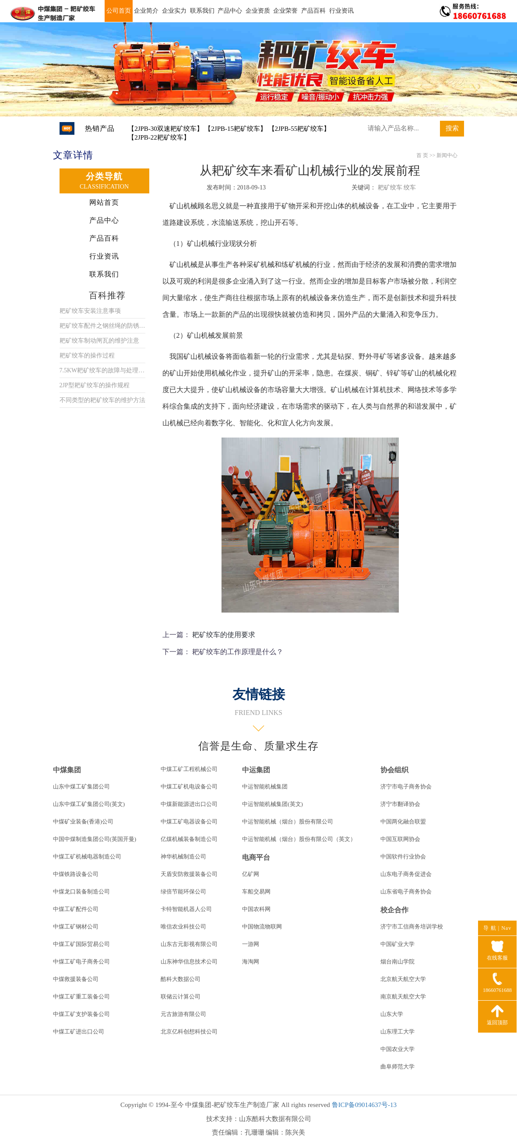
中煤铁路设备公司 (75, 874)
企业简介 (146, 10)
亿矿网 (250, 874)
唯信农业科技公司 (183, 926)
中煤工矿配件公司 (75, 909)
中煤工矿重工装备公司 (81, 996)
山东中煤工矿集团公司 (81, 786)
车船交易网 (256, 891)
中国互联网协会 (400, 839)
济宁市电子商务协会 (406, 786)
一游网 (250, 944)
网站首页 (104, 202)
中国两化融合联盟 (403, 821)
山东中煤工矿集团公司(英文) (89, 804)
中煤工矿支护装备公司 (81, 1014)
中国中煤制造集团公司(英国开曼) (95, 839)
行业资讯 (341, 10)
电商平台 (256, 857)
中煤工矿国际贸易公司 (81, 944)
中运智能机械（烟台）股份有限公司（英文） (299, 839)
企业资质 (258, 10)
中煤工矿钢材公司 (75, 926)
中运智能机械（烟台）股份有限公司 (287, 821)
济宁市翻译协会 (400, 804)
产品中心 (230, 10)
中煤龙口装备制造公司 (81, 891)
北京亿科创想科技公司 (189, 1031)
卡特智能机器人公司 (186, 909)
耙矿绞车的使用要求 (223, 634)
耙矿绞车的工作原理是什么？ (237, 651)
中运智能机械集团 (265, 786)
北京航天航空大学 (403, 979)
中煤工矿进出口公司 (78, 1031)
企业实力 (174, 10)
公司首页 (118, 10)
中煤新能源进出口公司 (189, 804)
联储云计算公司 (180, 996)
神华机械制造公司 (183, 856)
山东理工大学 (397, 1031)
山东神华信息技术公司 (189, 961)
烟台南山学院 (397, 961)
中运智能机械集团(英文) (272, 804)
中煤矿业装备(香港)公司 (83, 821)
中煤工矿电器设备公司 (189, 821)
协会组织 (394, 770)
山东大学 (391, 1014)
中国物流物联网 (262, 926)
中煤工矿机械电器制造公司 (87, 856)
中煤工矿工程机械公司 (189, 769)
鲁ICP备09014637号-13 (364, 1104)
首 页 (422, 155)
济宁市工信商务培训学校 (411, 926)
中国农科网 (256, 909)
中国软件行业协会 (403, 856)
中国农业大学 (397, 1049)
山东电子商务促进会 (406, 874)
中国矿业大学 (397, 944)
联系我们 (202, 10)
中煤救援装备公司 (75, 979)
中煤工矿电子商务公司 (81, 961)
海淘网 (250, 961)
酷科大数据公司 (180, 979)
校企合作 (394, 910)
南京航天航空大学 (403, 996)
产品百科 (313, 10)
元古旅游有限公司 (183, 1014)
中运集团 (256, 770)
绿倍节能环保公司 (183, 891)
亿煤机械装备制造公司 (189, 839)
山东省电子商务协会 (406, 891)
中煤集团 (67, 770)
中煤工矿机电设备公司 (189, 786)
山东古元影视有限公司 (189, 944)
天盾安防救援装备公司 (189, 874)
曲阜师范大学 (397, 1066)
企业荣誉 (285, 10)
